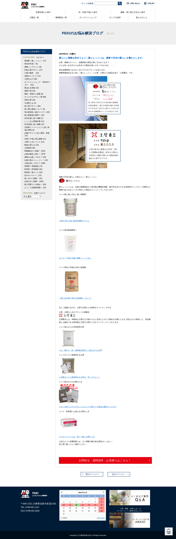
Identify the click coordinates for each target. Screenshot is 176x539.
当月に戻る (101, 518)
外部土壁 (28, 100)
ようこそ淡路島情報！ (33, 188)
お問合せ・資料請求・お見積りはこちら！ (105, 460)
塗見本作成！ (29, 64)
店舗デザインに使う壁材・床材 (37, 133)
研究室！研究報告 (31, 169)
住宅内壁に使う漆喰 (32, 124)
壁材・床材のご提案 (32, 94)
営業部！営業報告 (31, 166)
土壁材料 (28, 148)
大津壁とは (28, 103)
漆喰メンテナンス (31, 67)
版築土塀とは (29, 145)
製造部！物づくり (31, 172)
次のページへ (118, 474)
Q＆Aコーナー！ (31, 175)
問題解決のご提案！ (32, 151)
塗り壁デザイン (30, 106)
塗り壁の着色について (33, 109)
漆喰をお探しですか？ (33, 157)
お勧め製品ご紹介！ (32, 154)
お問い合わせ (135, 3)
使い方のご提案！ (31, 178)
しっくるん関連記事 (32, 121)
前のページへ (92, 474)
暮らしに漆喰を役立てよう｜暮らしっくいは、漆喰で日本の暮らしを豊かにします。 (101, 58)
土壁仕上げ (28, 79)
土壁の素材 (29, 73)
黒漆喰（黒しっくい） (33, 61)
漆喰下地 (28, 91)
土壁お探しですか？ (32, 163)
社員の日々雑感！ (31, 181)
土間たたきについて (32, 142)
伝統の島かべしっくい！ (34, 160)
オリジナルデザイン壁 (33, 97)
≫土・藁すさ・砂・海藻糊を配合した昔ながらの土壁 (80, 350)
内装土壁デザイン (31, 70)
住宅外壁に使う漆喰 (32, 118)
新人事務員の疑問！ (32, 115)
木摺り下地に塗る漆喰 (33, 139)
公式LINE (150, 3)
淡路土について (30, 76)
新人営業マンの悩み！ (33, 184)
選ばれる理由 (29, 88)
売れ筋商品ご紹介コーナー (35, 112)
